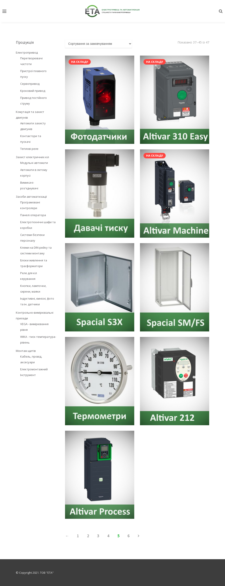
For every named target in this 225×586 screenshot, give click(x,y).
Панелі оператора (33, 215)
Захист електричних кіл (32, 157)
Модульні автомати (34, 163)
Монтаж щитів (26, 351)
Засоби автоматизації (31, 197)
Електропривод (27, 52)
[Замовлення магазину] (98, 44)
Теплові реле (29, 149)
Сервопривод (30, 84)
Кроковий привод (32, 91)
